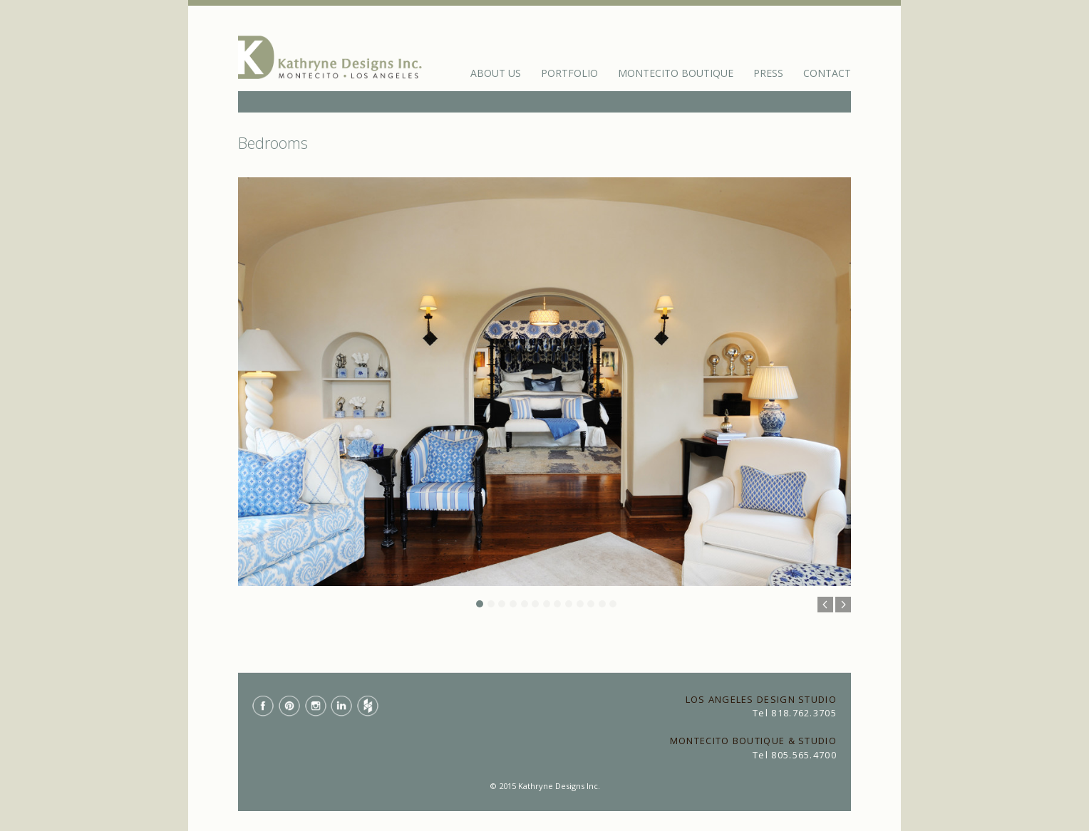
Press (768, 73)
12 (602, 603)
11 (590, 603)
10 (580, 603)
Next (843, 604)
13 (612, 603)
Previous (825, 604)
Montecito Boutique (675, 73)
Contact (827, 73)
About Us (495, 73)
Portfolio (569, 73)
